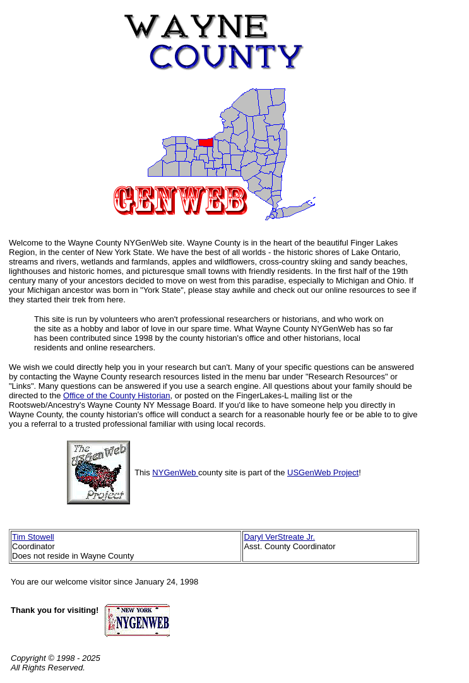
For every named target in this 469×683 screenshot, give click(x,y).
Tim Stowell (33, 537)
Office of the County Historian (116, 395)
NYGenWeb (175, 472)
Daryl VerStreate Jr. (279, 537)
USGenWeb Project (323, 472)
